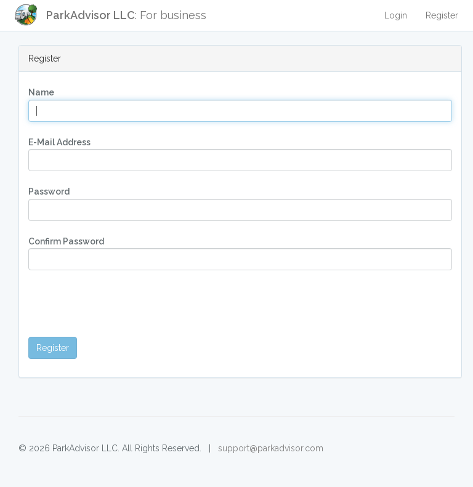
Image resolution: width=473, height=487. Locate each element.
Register (442, 15)
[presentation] (122, 304)
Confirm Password (66, 241)
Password (49, 191)
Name (41, 92)
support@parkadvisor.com (270, 448)
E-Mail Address (59, 142)
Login (395, 15)
